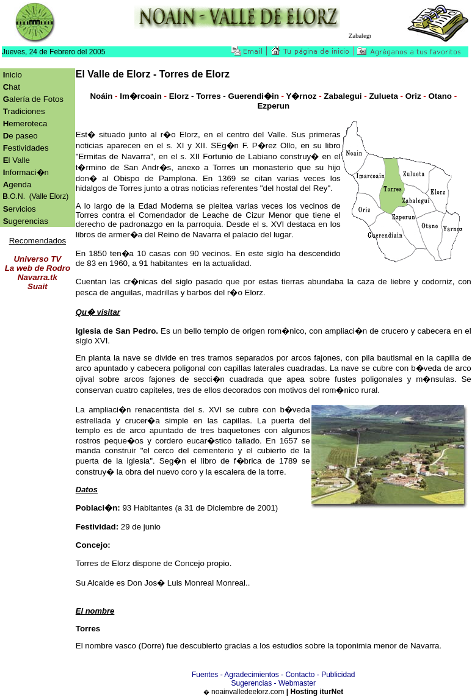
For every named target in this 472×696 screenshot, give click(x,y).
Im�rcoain (141, 96)
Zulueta (383, 96)
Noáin (101, 96)
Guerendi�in (253, 96)
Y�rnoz (301, 96)
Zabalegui (343, 96)
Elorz (179, 96)
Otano (440, 96)
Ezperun (273, 105)
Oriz (413, 96)
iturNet (332, 691)
